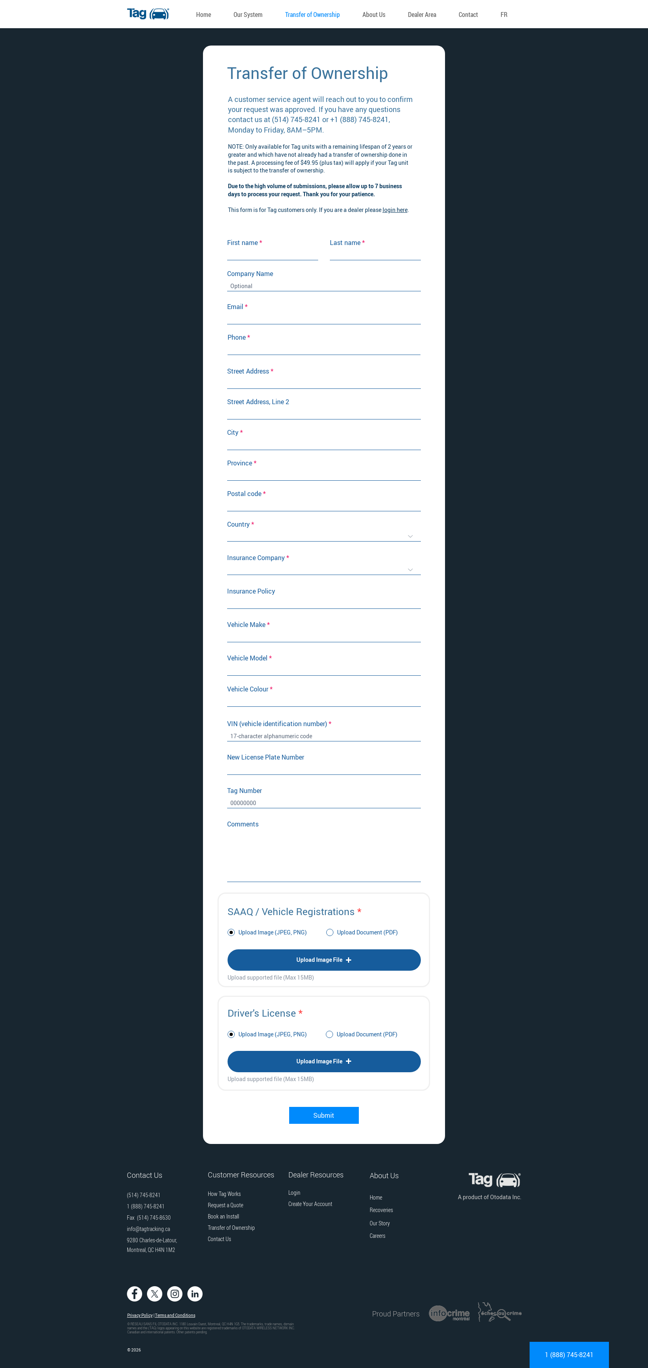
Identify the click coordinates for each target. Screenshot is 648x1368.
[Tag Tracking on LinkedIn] (195, 1294)
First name (242, 242)
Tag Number (244, 790)
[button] (251, 14)
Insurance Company (256, 557)
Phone (237, 337)
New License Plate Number (265, 757)
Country (238, 524)
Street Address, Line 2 (258, 402)
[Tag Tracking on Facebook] (134, 1294)
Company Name (250, 273)
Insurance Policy (251, 591)
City (232, 432)
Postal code (244, 493)
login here (395, 210)
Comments (243, 824)
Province (239, 463)
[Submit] (324, 1115)
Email (235, 306)
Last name (345, 242)
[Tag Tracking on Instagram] (174, 1294)
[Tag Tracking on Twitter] (154, 1294)
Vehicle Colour (247, 689)
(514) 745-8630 (154, 1217)
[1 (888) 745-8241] (569, 1355)
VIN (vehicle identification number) (277, 723)
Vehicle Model (247, 658)
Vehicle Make (246, 624)
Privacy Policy (140, 1315)
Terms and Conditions (175, 1315)
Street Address (248, 371)
